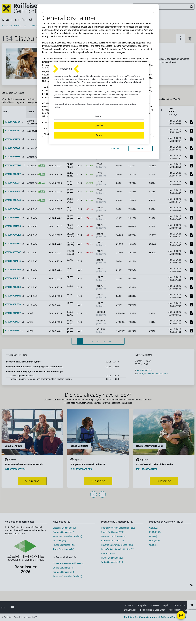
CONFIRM (140, 148)
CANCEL (115, 148)
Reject (99, 135)
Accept (99, 126)
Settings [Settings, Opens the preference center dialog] (99, 116)
